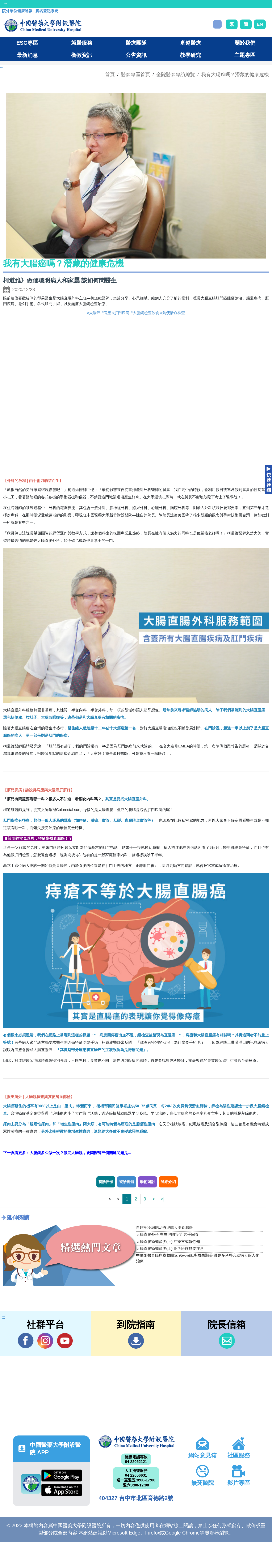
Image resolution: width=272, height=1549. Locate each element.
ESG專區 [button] (27, 43)
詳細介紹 (168, 1182)
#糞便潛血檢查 (172, 313)
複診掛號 (126, 1182)
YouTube (65, 1340)
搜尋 (217, 24)
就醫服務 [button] (81, 43)
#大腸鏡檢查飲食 (145, 313)
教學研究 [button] (190, 55)
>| (162, 1199)
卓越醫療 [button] (190, 43)
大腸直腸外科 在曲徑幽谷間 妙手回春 (167, 1234)
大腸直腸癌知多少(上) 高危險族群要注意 (170, 1248)
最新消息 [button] (27, 55)
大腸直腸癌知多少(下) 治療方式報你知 (168, 1241)
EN (260, 24)
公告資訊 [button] (136, 55)
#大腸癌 (93, 313)
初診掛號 (105, 1182)
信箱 (227, 1341)
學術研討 (147, 1182)
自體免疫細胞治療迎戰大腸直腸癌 (164, 1227)
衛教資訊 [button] (81, 55)
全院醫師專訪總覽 (175, 74)
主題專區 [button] (244, 55)
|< (109, 1199)
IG (45, 1341)
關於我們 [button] (244, 43)
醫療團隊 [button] (136, 43)
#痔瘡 (106, 313)
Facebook (26, 1340)
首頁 (110, 74)
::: (5, 4)
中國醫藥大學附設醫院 (136, 1441)
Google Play (61, 1475)
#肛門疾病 (120, 313)
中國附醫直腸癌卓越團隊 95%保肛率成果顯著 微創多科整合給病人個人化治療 (197, 1258)
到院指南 (136, 1341)
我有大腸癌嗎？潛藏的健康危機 (235, 74)
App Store (61, 1490)
